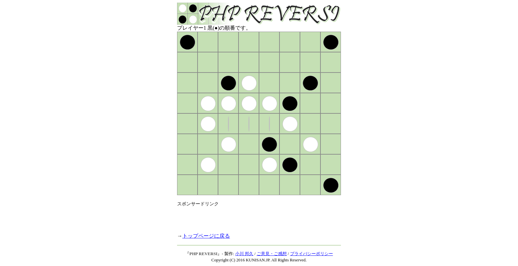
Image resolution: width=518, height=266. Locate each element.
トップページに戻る (206, 236)
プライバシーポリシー (311, 253)
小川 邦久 (244, 253)
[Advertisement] (254, 217)
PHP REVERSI (203, 253)
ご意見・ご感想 (272, 253)
